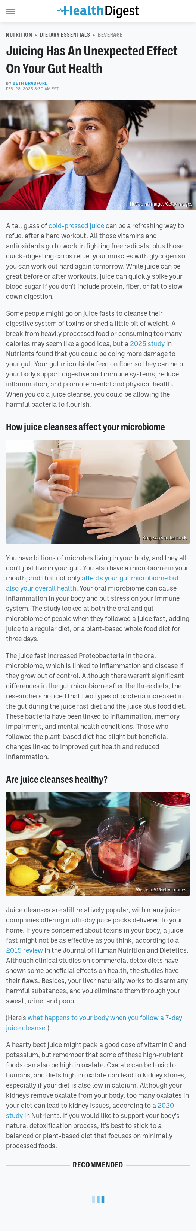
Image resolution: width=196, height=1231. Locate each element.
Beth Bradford (30, 83)
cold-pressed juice (76, 225)
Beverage (110, 35)
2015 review (24, 950)
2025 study (147, 343)
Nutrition (19, 35)
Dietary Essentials (65, 35)
